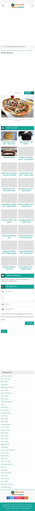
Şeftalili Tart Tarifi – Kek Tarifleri (9, 221)
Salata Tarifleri (5, 456)
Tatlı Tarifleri (4, 476)
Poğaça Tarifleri (5, 444)
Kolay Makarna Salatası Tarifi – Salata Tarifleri (9, 205)
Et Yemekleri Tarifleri (7, 401)
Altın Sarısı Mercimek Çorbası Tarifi (16, 46)
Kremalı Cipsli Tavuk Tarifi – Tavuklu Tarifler (26, 174)
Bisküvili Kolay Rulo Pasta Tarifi (9, 268)
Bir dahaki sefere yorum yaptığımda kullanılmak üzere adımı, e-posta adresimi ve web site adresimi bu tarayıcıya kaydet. (17, 316)
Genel (2, 404)
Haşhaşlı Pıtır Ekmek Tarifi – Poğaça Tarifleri (9, 252)
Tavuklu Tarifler (5, 478)
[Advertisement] (17, 27)
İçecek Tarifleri (5, 410)
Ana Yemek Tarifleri (11, 50)
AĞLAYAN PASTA (9, 157)
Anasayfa (3, 50)
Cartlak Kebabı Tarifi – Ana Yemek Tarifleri (9, 190)
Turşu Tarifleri (5, 481)
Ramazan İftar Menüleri (7, 450)
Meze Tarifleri (5, 433)
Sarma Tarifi (4, 458)
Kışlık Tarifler (4, 419)
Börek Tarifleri (5, 390)
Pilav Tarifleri (4, 438)
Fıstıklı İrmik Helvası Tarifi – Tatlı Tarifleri (9, 143)
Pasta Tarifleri (5, 436)
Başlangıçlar (4, 384)
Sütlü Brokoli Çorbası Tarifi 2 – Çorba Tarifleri (26, 158)
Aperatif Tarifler (5, 379)
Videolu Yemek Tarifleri (7, 484)
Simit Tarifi (4, 467)
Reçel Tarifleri (5, 453)
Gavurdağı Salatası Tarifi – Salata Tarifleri (26, 221)
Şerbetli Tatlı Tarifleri (7, 464)
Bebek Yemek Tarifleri (7, 387)
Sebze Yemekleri (6, 461)
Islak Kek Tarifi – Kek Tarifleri (26, 143)
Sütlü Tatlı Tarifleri (6, 473)
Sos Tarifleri (4, 470)
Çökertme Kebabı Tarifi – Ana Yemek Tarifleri (26, 236)
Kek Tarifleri (4, 416)
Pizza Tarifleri (4, 441)
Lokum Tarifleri (5, 427)
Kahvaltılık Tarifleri (6, 413)
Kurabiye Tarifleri (6, 424)
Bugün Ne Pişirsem (6, 393)
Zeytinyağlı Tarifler (6, 487)
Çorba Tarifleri (5, 396)
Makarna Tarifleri (5, 430)
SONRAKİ (27, 93)
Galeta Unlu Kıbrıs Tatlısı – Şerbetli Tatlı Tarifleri (9, 174)
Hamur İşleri (4, 407)
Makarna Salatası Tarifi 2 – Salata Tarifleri (26, 205)
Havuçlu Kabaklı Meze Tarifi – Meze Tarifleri (26, 252)
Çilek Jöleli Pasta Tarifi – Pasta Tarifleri (26, 190)
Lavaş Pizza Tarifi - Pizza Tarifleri (25, 50)
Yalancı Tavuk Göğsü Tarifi (9, 236)
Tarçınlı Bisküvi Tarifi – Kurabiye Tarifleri (26, 268)
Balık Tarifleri (4, 382)
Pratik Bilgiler (4, 447)
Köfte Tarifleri (4, 421)
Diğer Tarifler (4, 399)
